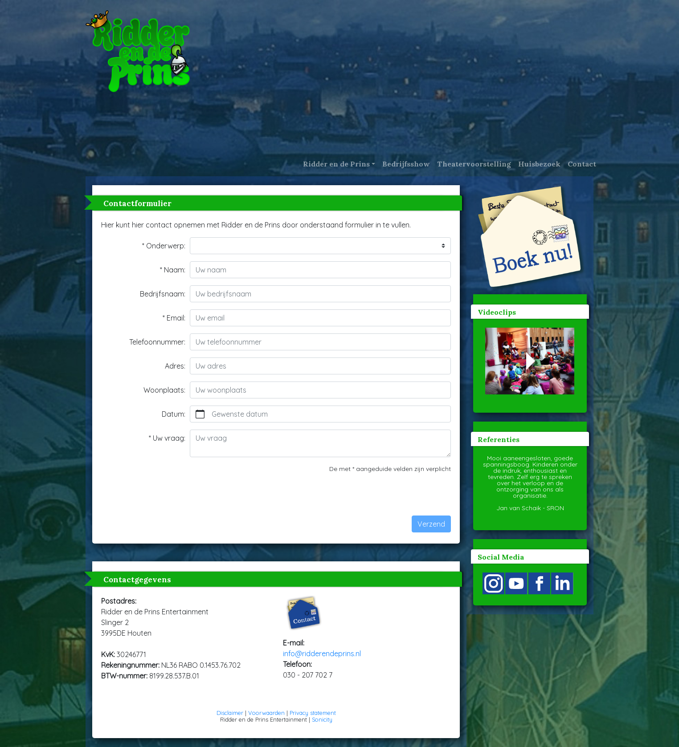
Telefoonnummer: (157, 341)
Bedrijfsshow (406, 163)
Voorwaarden (266, 712)
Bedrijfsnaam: (162, 293)
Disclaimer (230, 712)
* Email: (174, 317)
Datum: (173, 414)
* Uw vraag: (167, 438)
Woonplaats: (164, 390)
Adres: (175, 365)
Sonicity (322, 719)
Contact (582, 163)
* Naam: (172, 269)
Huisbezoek (539, 163)
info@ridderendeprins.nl (322, 653)
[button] (339, 164)
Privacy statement (313, 712)
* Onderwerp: (163, 245)
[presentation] (383, 498)
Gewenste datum (240, 414)
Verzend (431, 524)
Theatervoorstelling (474, 163)
